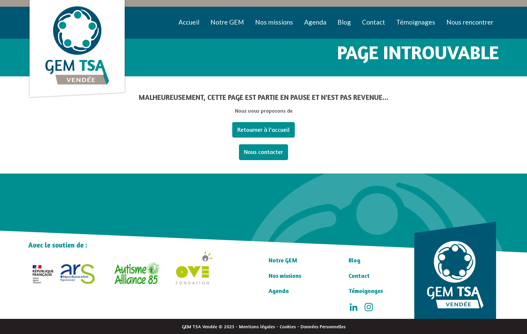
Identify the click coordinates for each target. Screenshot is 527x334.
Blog (344, 22)
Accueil (188, 22)
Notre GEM (227, 22)
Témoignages (415, 22)
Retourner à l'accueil (263, 129)
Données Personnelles (323, 326)
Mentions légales (257, 326)
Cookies (288, 326)
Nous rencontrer (469, 22)
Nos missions (274, 22)
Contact (373, 22)
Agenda (315, 22)
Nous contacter (263, 151)
